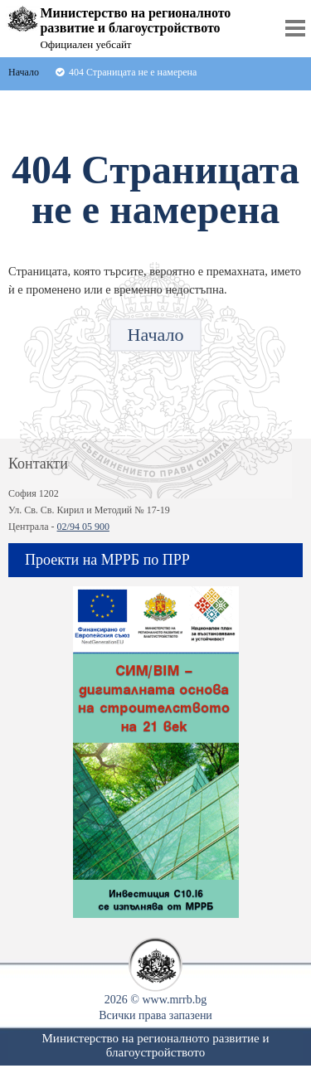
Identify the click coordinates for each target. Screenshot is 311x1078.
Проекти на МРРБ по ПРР (107, 559)
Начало (156, 334)
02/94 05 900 (83, 526)
